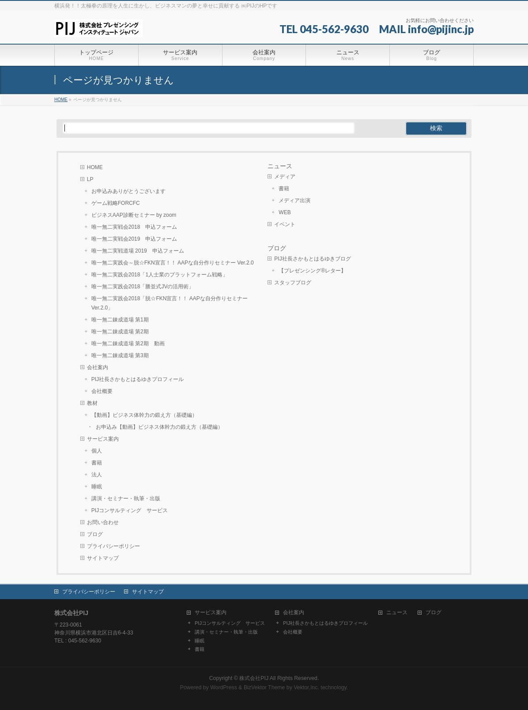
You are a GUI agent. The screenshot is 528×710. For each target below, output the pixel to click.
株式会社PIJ (253, 678)
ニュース (280, 166)
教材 (92, 403)
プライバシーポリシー (113, 546)
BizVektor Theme (264, 687)
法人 (96, 475)
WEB (284, 212)
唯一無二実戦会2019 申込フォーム (134, 239)
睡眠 (96, 486)
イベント (284, 224)
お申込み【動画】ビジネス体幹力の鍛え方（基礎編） (159, 427)
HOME (95, 167)
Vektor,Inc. (306, 687)
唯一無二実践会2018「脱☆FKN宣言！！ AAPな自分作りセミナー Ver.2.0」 (169, 303)
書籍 (96, 463)
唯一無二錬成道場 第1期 (120, 320)
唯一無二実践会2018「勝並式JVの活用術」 (142, 286)
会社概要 (102, 391)
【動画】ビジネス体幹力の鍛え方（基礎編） (144, 415)
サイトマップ (103, 558)
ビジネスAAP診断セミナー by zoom (134, 215)
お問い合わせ (103, 522)
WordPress (223, 687)
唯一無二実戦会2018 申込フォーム (134, 227)
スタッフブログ (292, 282)
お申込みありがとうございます (128, 191)
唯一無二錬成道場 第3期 (120, 355)
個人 (96, 451)
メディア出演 (294, 200)
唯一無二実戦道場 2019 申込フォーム (137, 251)
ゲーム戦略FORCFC (115, 203)
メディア (284, 177)
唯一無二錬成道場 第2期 (120, 332)
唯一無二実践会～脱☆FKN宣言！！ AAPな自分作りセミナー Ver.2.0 (172, 263)
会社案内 (97, 367)
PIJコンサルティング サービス (129, 510)
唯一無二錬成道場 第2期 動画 (128, 343)
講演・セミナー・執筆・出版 (125, 498)
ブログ (95, 534)
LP (90, 179)
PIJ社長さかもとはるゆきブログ (312, 259)
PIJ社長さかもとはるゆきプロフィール (137, 379)
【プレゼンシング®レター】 (312, 271)
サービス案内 (103, 439)
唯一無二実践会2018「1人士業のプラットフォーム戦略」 (159, 275)
